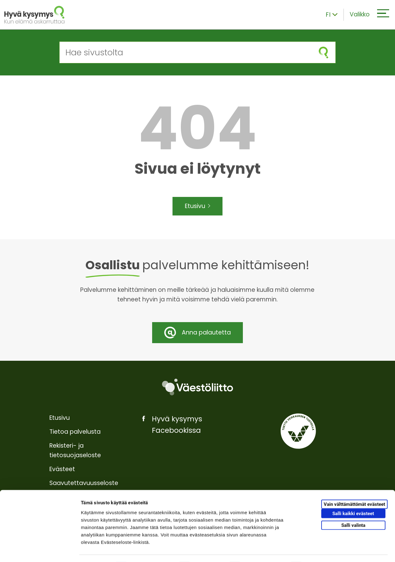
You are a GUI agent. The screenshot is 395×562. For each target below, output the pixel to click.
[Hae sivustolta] (186, 52)
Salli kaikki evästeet (353, 496)
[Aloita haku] (323, 52)
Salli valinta (353, 508)
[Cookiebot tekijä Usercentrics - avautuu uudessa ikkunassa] (40, 550)
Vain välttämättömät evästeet (354, 487)
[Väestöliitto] (197, 387)
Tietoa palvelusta (75, 432)
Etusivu (197, 206)
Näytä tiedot (330, 549)
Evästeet (62, 469)
